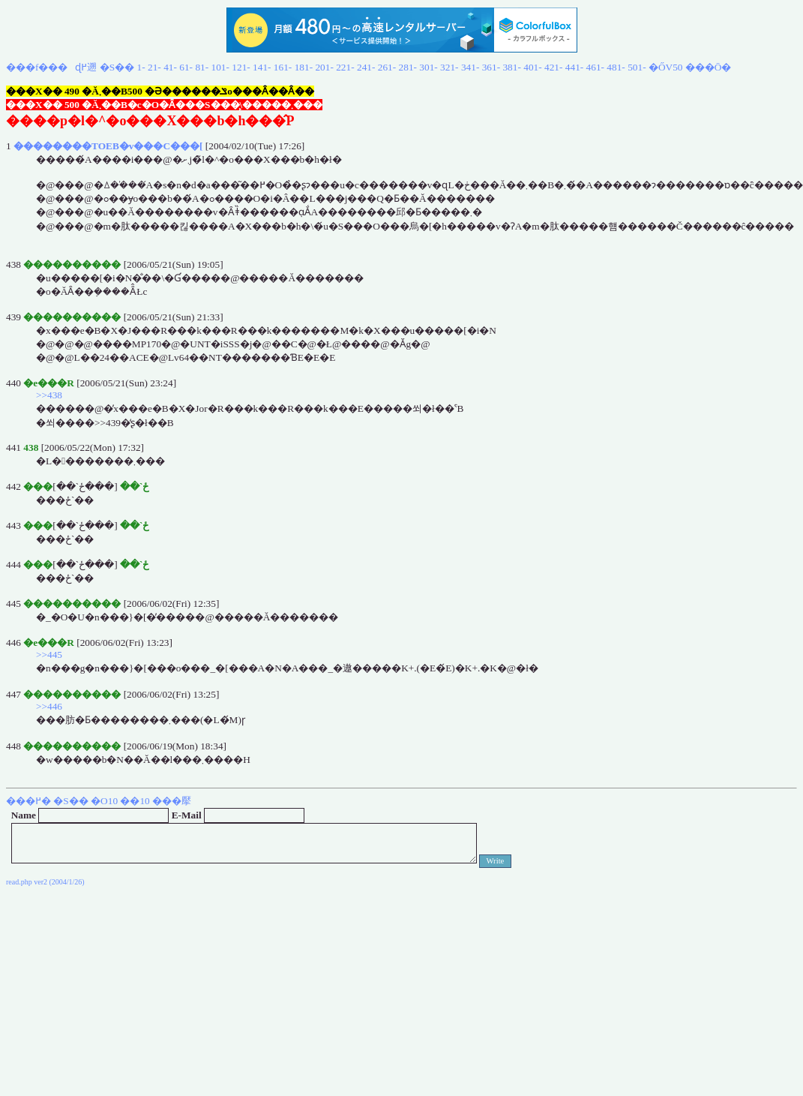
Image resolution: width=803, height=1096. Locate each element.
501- (637, 67)
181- (304, 67)
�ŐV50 (666, 67)
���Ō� (708, 67)
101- (220, 67)
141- (262, 67)
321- (449, 67)
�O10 (104, 800)
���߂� (28, 800)
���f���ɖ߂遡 (51, 67)
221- (345, 67)
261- (387, 67)
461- (595, 67)
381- (511, 67)
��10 (134, 800)
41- (170, 67)
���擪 (171, 800)
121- (241, 67)
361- (491, 67)
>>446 (49, 706)
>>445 (49, 654)
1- (141, 67)
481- (616, 67)
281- (408, 67)
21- (154, 67)
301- (428, 67)
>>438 (49, 395)
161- (283, 67)
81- (201, 67)
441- (574, 67)
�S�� (117, 67)
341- (470, 67)
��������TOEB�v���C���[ (108, 146)
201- (324, 67)
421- (553, 67)
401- (532, 67)
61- (186, 67)
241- (366, 67)
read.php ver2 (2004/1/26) (45, 882)
